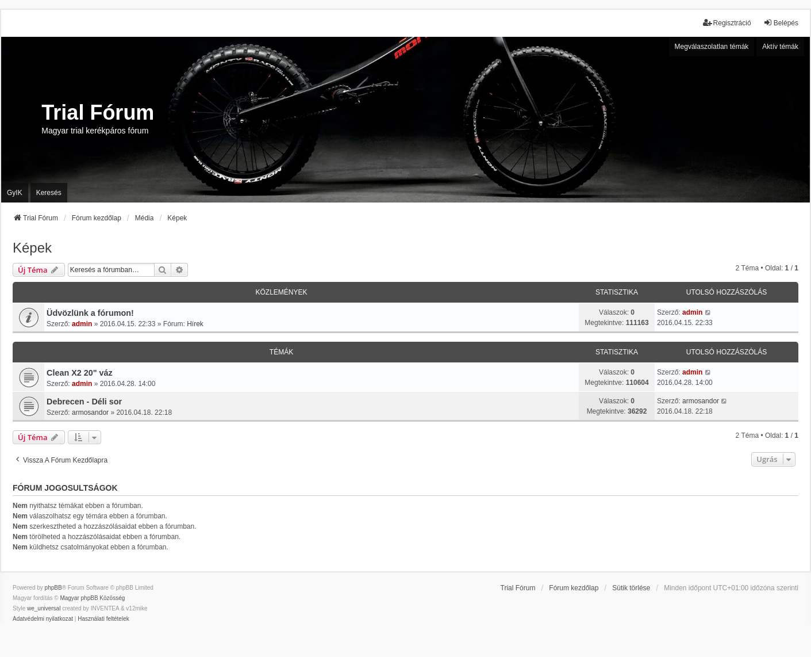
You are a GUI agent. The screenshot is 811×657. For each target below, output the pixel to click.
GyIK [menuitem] (14, 193)
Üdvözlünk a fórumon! (90, 313)
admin (82, 324)
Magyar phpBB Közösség (92, 598)
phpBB (53, 588)
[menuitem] (43, 619)
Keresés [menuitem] (49, 193)
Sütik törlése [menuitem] (631, 588)
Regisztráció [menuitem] (727, 22)
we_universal (43, 608)
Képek (32, 247)
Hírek (195, 324)
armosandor (90, 412)
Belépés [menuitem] (780, 22)
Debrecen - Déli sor (84, 401)
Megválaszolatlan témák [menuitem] (712, 47)
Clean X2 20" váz (80, 372)
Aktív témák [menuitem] (780, 47)
